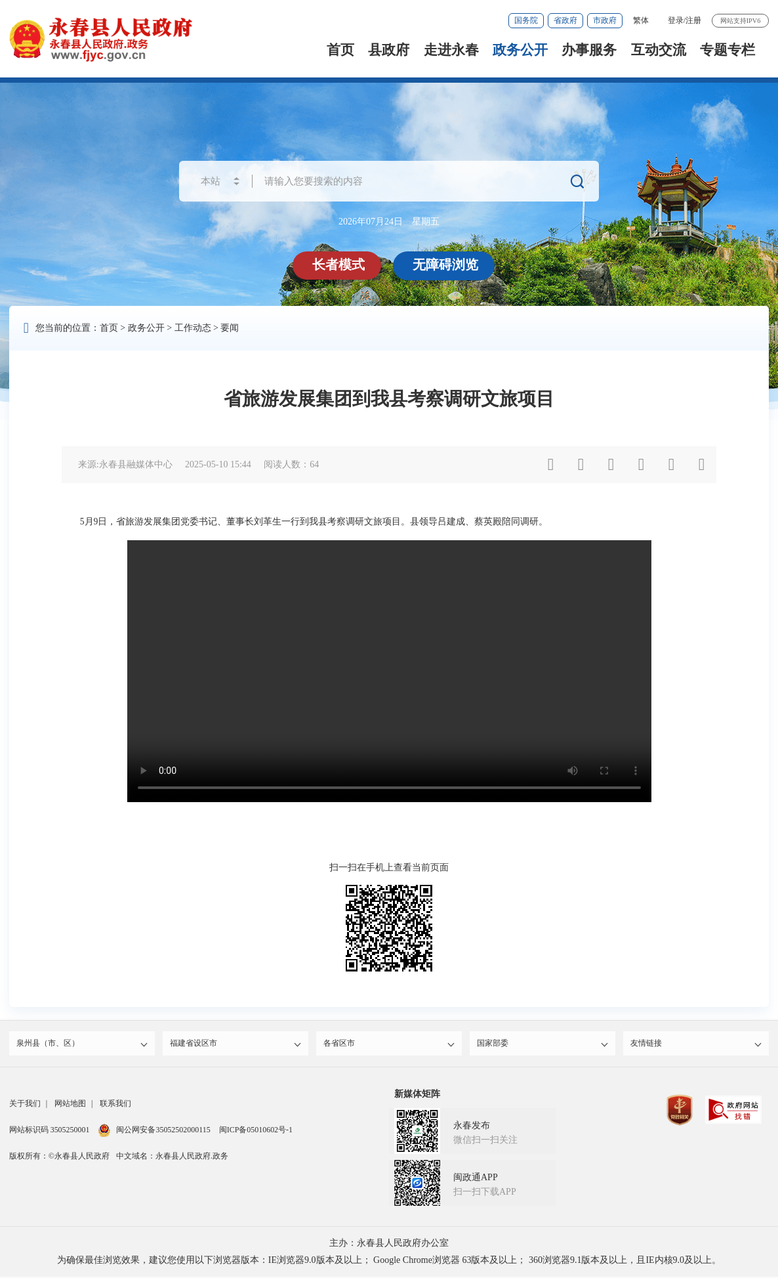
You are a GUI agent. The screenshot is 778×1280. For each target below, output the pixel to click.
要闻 (229, 328)
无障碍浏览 (447, 264)
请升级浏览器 (389, 671)
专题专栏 (727, 50)
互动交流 (658, 50)
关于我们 (25, 1106)
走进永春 (451, 50)
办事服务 (589, 50)
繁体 (641, 20)
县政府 (388, 50)
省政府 (565, 20)
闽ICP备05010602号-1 (256, 1133)
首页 (340, 50)
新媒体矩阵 (417, 1097)
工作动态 (192, 328)
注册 (693, 20)
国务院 (526, 20)
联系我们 (115, 1106)
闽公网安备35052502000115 (154, 1133)
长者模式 (340, 264)
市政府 (605, 20)
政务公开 (520, 50)
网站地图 (70, 1106)
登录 (676, 20)
